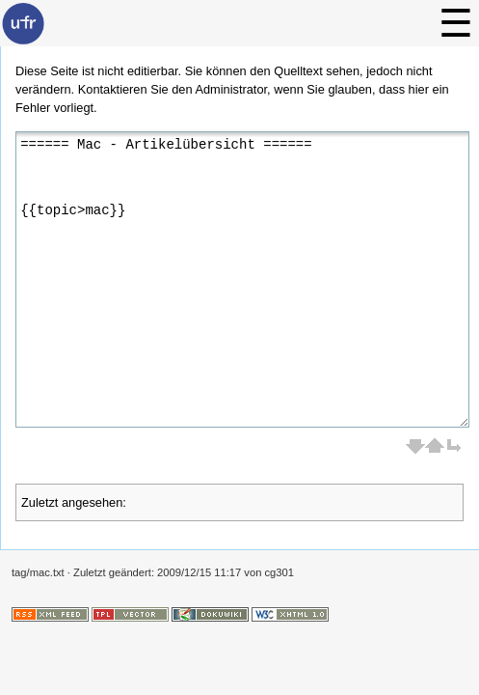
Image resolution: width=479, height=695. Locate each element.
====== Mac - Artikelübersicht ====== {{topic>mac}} (242, 279)
